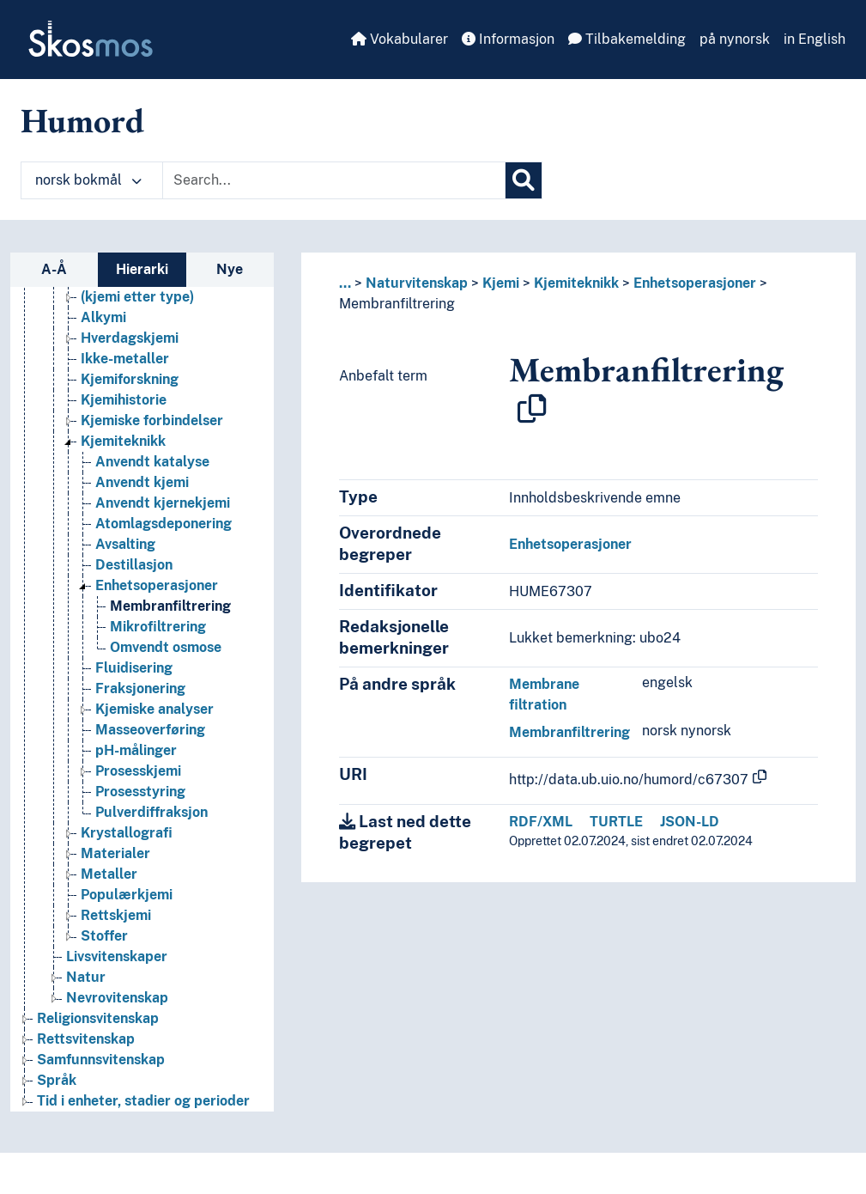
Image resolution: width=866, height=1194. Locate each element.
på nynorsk (734, 39)
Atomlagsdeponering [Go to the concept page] (163, 523)
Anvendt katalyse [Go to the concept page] (152, 462)
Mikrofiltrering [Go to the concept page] (158, 626)
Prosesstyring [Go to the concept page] (140, 791)
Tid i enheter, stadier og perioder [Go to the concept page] (143, 1101)
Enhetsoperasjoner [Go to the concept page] (156, 585)
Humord (82, 120)
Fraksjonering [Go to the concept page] (140, 688)
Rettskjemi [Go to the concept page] (116, 915)
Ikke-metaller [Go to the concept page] (125, 358)
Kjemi (500, 283)
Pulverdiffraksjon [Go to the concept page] (151, 812)
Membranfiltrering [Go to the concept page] (170, 606)
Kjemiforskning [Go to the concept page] (130, 379)
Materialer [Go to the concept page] (115, 853)
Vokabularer (399, 39)
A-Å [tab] (54, 269)
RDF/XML (540, 821)
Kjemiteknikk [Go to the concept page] (123, 441)
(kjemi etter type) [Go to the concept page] (137, 297)
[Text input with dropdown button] (334, 180)
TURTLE (616, 821)
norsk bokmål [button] (88, 180)
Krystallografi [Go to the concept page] (127, 833)
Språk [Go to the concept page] (56, 1080)
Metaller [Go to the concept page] (109, 874)
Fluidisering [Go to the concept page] (134, 668)
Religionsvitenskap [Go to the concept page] (98, 1018)
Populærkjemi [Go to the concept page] (127, 894)
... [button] (345, 283)
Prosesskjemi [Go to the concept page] (138, 771)
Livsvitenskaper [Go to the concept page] (116, 956)
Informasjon (508, 39)
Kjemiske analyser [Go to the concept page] (154, 709)
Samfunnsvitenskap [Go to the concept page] (101, 1059)
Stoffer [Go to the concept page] (104, 936)
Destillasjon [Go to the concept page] (134, 565)
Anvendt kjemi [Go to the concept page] (142, 482)
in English (814, 39)
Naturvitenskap (417, 283)
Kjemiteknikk (576, 283)
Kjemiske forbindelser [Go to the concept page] (152, 420)
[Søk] (523, 180)
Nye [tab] (229, 269)
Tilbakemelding (627, 39)
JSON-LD (689, 821)
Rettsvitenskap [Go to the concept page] (86, 1039)
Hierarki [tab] (142, 269)
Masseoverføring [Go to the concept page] (150, 730)
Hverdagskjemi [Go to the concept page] (130, 338)
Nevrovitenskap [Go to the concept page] (117, 998)
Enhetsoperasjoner (694, 283)
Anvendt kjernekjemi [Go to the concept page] (162, 503)
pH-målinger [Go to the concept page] (136, 750)
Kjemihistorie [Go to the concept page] (124, 400)
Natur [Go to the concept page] (86, 977)
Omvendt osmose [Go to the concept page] (165, 647)
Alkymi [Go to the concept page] (103, 317)
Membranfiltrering (397, 303)
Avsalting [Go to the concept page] (125, 544)
